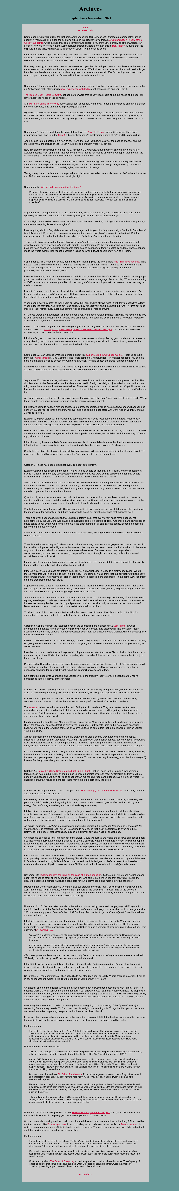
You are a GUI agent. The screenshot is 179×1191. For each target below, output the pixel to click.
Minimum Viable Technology (44, 103)
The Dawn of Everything (62, 1161)
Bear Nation (118, 45)
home (85, 27)
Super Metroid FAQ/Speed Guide (104, 354)
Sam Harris (119, 625)
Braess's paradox (56, 1124)
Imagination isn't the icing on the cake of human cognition (70, 875)
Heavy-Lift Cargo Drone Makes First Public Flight (63, 771)
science (33, 707)
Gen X (61, 135)
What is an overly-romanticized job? (91, 1112)
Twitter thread (41, 357)
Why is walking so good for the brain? (61, 187)
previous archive (85, 30)
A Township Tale (45, 930)
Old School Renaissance (70, 1074)
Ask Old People (96, 132)
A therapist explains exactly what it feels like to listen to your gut (78, 329)
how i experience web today (75, 89)
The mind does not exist (127, 261)
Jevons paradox (129, 1124)
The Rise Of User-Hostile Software (42, 94)
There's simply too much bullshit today (101, 790)
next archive (85, 1174)
